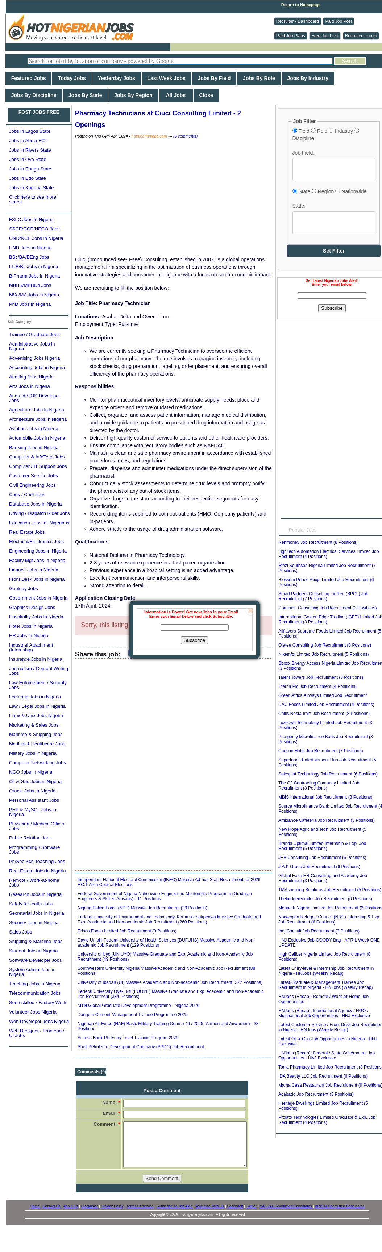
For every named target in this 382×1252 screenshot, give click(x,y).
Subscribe (194, 640)
